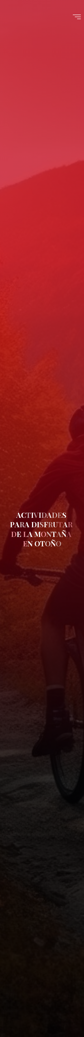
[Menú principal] (77, 17)
